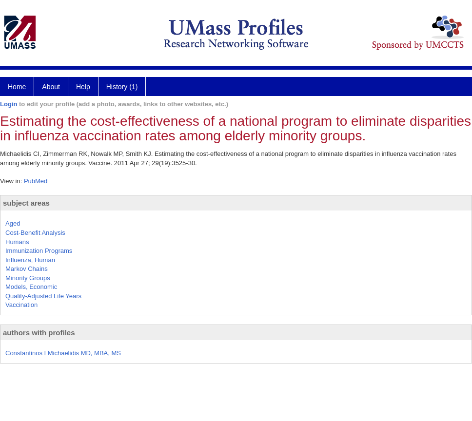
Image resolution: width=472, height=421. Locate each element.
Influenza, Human (30, 260)
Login (8, 104)
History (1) (122, 87)
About (51, 87)
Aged (12, 223)
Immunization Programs (38, 250)
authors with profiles (39, 332)
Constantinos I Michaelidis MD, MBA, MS (63, 353)
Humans (17, 242)
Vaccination (21, 304)
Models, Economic (31, 286)
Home (17, 87)
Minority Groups (27, 278)
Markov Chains (26, 268)
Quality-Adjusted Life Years (43, 296)
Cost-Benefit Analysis (35, 232)
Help (83, 87)
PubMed (35, 181)
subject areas (26, 203)
